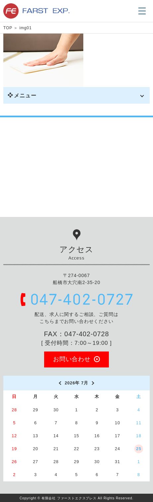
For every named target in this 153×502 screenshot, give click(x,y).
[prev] (59, 383)
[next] (93, 383)
